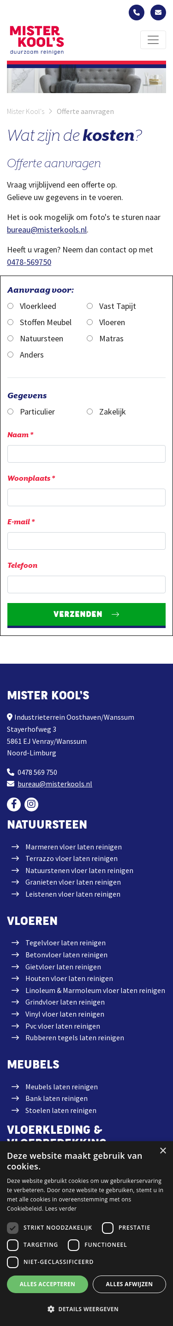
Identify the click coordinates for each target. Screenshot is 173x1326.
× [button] (162, 1151)
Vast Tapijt (111, 306)
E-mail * (21, 522)
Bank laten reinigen (56, 1098)
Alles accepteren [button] (48, 1284)
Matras (105, 338)
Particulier (31, 411)
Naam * (20, 435)
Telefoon (22, 565)
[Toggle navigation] (153, 40)
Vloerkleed (31, 306)
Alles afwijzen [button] (129, 1284)
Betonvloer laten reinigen (66, 954)
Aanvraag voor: (40, 290)
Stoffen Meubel (39, 322)
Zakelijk (106, 411)
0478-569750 (29, 262)
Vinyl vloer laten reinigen (64, 1013)
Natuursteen (35, 338)
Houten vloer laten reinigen (69, 978)
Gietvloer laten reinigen (63, 966)
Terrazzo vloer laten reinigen (71, 858)
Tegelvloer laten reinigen (65, 942)
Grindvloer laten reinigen (65, 1001)
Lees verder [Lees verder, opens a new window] (61, 1209)
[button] (86, 1309)
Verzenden (78, 614)
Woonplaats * (31, 478)
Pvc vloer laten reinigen (62, 1026)
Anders (25, 354)
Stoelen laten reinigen (60, 1110)
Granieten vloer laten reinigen (73, 881)
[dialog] (86, 1233)
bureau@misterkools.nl (47, 229)
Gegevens (27, 395)
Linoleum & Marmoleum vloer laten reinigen (95, 990)
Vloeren (106, 322)
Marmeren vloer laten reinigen (73, 846)
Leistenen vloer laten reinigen (72, 894)
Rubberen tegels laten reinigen (74, 1037)
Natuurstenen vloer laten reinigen (79, 870)
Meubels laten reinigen (61, 1086)
